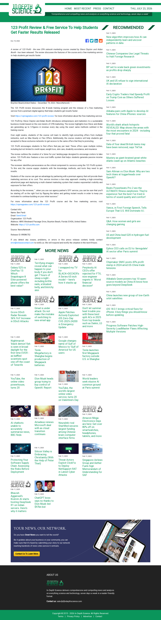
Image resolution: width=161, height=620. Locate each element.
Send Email (21, 215)
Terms (60, 616)
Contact (98, 616)
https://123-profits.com (29, 224)
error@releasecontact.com (22, 243)
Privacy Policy (73, 616)
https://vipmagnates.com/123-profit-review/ (34, 116)
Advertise (87, 616)
